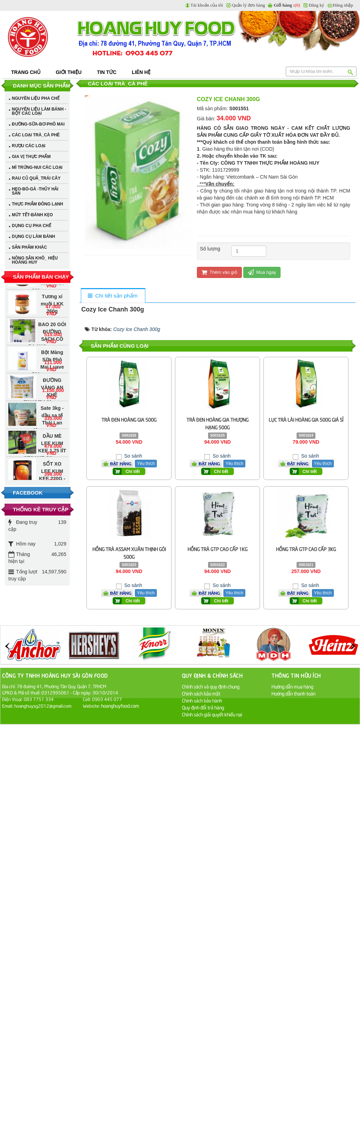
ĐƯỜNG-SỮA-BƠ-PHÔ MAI (38, 124)
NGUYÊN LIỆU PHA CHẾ (36, 98)
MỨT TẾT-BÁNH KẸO (32, 214)
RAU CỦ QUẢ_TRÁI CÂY (36, 178)
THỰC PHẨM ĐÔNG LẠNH (37, 204)
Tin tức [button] (106, 72)
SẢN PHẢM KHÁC (29, 247)
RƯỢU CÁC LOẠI (28, 145)
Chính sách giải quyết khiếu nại (212, 714)
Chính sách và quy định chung (210, 686)
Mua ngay (262, 272)
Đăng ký (316, 5)
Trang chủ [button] (25, 72)
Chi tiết (221, 471)
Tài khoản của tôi (207, 5)
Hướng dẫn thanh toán (293, 693)
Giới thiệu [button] (69, 72)
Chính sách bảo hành (202, 700)
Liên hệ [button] (141, 72)
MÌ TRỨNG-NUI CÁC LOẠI (37, 167)
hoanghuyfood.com (120, 705)
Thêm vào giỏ (219, 272)
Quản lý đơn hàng (248, 5)
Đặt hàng (209, 463)
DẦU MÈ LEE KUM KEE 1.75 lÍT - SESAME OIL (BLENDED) (43, 453)
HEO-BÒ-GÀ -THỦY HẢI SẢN (35, 191)
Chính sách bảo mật (201, 693)
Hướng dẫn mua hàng (292, 686)
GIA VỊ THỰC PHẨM (31, 156)
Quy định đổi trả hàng (203, 707)
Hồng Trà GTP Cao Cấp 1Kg (217, 549)
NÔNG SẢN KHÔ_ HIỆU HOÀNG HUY (35, 260)
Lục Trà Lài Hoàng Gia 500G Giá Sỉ (306, 419)
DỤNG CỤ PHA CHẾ (31, 225)
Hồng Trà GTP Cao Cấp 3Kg (306, 549)
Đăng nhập (343, 5)
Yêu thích (234, 463)
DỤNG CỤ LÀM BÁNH (33, 236)
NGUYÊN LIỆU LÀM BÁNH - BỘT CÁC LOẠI (39, 111)
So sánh (220, 456)
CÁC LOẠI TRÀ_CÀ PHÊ (36, 135)
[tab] (112, 296)
